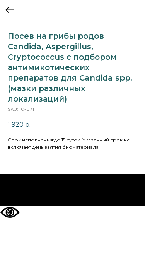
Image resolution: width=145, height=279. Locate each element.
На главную (72, 190)
